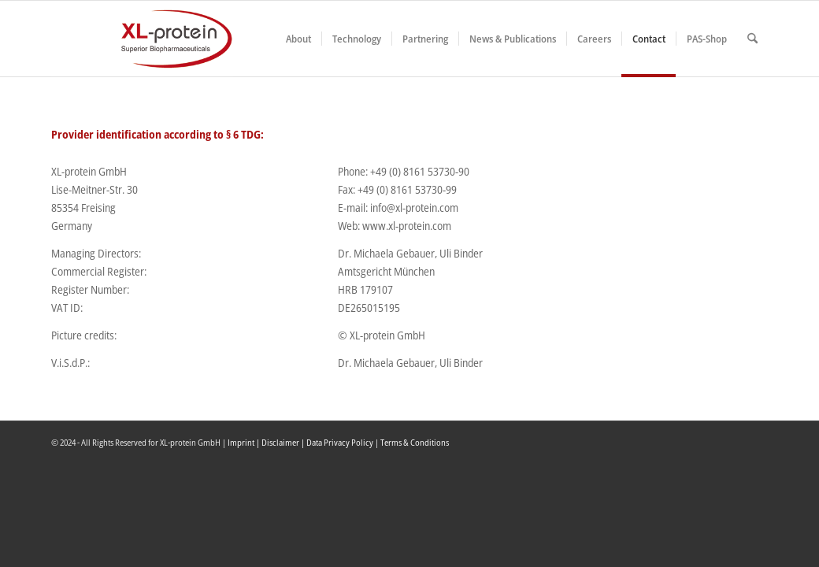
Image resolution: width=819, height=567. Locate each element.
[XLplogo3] (142, 38)
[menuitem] (298, 38)
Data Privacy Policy (339, 442)
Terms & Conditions (414, 442)
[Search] (752, 38)
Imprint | (244, 442)
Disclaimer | (283, 442)
